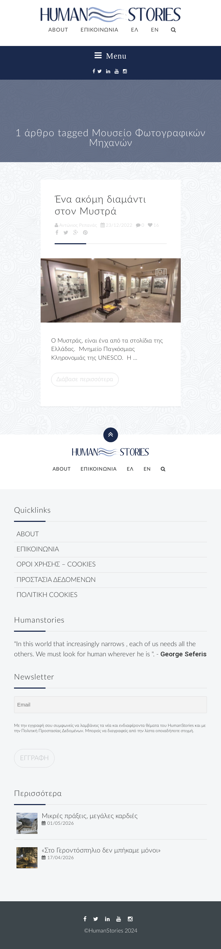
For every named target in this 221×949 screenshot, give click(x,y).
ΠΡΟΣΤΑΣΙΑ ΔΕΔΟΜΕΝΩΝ (56, 580)
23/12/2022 (116, 225)
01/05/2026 (60, 823)
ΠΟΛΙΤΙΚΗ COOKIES (46, 595)
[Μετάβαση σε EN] (155, 30)
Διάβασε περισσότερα (84, 379)
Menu (111, 55)
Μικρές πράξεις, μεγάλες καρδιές (90, 816)
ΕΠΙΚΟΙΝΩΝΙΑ (99, 30)
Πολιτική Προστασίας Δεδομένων (52, 731)
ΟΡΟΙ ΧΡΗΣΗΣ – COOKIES (56, 564)
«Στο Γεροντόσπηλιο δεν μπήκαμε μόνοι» (101, 850)
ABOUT (58, 30)
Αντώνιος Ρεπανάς (76, 225)
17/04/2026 (60, 857)
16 (153, 225)
